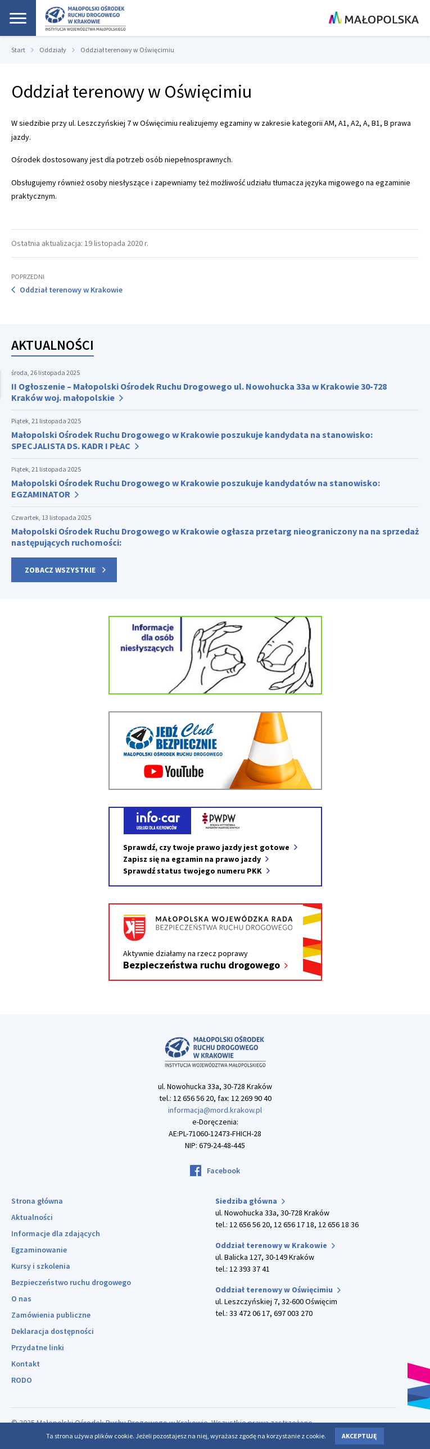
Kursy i (40, 1266)
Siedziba (250, 1201)
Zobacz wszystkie (60, 570)
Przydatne (37, 1347)
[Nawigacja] (18, 18)
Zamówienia (50, 1315)
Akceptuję (359, 1436)
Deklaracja (52, 1331)
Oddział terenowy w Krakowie (71, 290)
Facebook (223, 1170)
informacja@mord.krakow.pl (215, 1110)
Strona (37, 1201)
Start (18, 49)
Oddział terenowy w (275, 1245)
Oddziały (52, 49)
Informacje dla (55, 1233)
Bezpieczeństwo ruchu (71, 1282)
